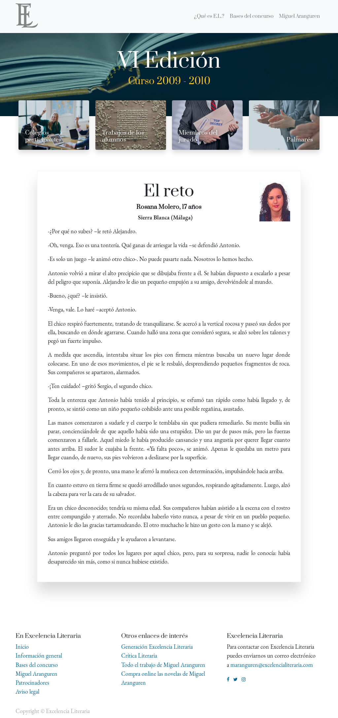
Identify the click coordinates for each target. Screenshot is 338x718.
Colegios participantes (43, 136)
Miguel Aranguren (36, 673)
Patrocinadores (32, 682)
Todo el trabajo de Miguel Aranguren (163, 665)
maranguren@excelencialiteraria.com (271, 665)
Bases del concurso (37, 665)
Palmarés (300, 140)
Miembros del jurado (198, 136)
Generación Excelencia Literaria (157, 646)
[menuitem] (209, 16)
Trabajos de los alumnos (123, 136)
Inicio (22, 646)
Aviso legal (27, 691)
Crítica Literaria (139, 655)
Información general (39, 655)
